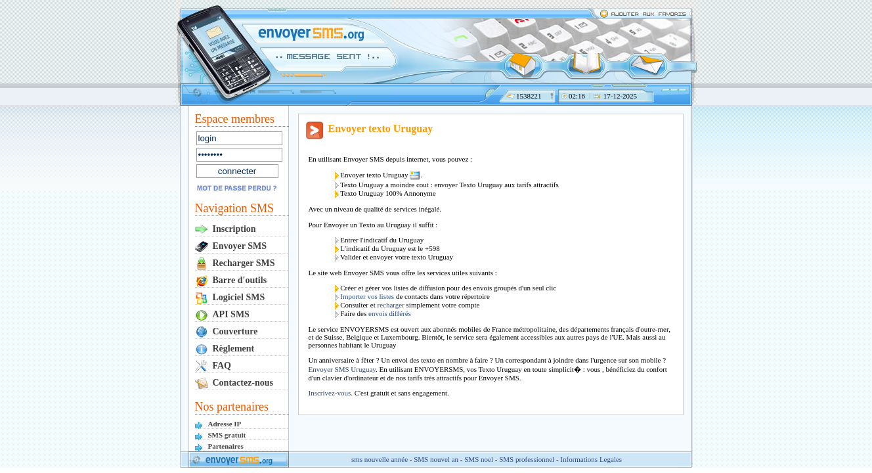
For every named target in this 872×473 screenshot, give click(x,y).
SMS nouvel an (436, 459)
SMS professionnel (526, 459)
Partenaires (226, 446)
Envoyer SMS (240, 246)
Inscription (234, 229)
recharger (390, 305)
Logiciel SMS (239, 297)
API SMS (231, 314)
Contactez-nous (243, 383)
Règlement (234, 348)
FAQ (222, 366)
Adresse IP (225, 424)
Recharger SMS (244, 263)
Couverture (235, 331)
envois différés (389, 313)
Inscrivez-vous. (332, 393)
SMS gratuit (227, 435)
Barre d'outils (240, 280)
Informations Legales (591, 459)
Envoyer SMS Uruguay (342, 369)
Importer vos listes (367, 296)
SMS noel (478, 459)
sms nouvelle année (379, 459)
